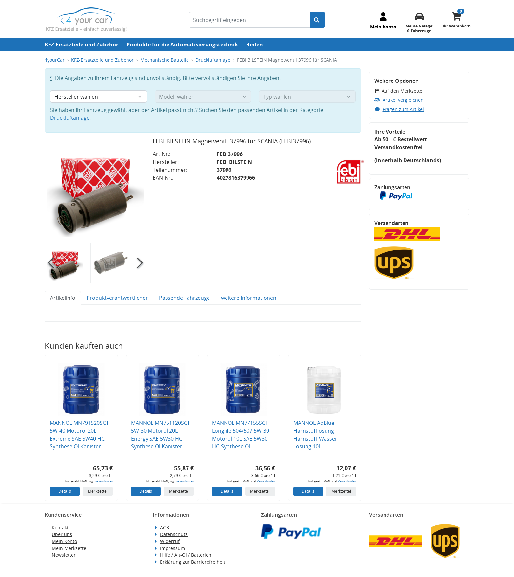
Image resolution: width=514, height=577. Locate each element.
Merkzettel (98, 491)
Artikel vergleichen (399, 100)
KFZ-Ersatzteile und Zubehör (81, 44)
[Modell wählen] (203, 96)
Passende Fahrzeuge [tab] (184, 297)
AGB (164, 527)
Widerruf (170, 541)
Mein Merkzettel (70, 548)
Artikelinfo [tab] (62, 297)
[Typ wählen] (307, 96)
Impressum (172, 548)
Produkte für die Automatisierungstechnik (182, 44)
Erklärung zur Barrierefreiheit (192, 562)
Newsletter (64, 555)
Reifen (254, 44)
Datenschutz (174, 534)
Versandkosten (104, 481)
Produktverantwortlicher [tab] (117, 297)
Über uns (62, 534)
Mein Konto (64, 541)
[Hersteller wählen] (98, 96)
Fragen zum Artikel (399, 109)
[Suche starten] (317, 20)
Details (64, 491)
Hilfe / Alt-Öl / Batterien (185, 555)
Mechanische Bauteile (164, 60)
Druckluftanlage (212, 60)
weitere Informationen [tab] (248, 297)
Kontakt (60, 527)
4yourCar (55, 60)
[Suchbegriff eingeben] (249, 20)
